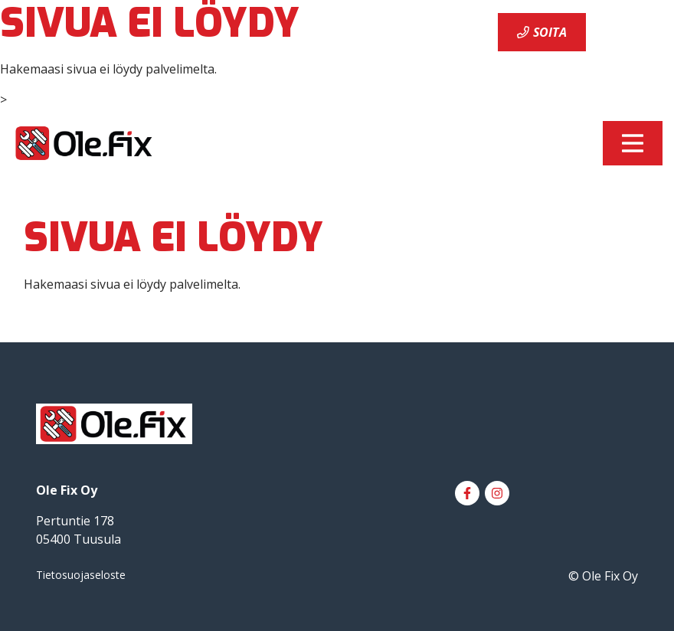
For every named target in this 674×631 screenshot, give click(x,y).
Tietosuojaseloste (81, 574)
